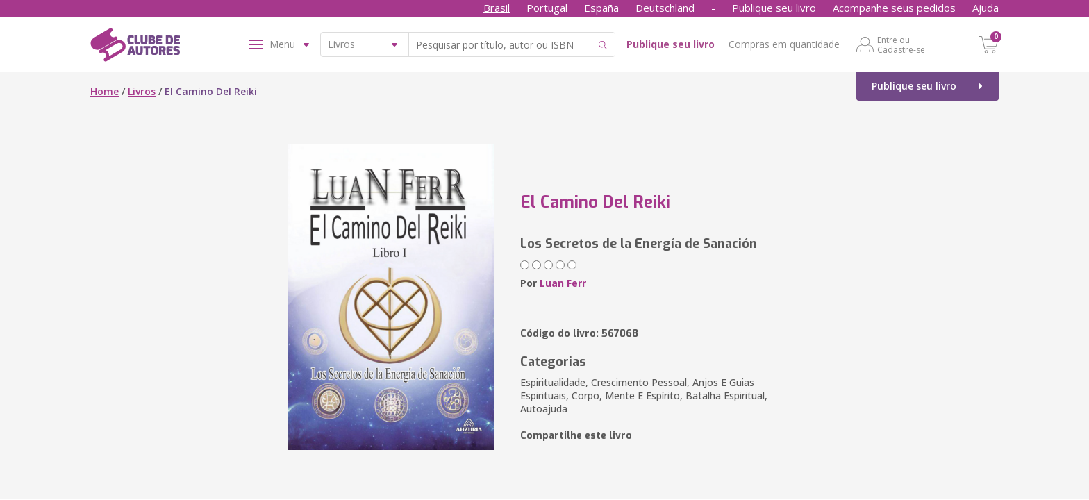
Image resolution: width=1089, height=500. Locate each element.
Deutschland (665, 8)
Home (104, 91)
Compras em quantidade (784, 44)
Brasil (496, 8)
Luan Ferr (563, 283)
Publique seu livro (774, 8)
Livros (142, 91)
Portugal (546, 8)
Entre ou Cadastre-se (901, 44)
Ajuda (985, 8)
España (601, 8)
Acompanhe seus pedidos (894, 8)
